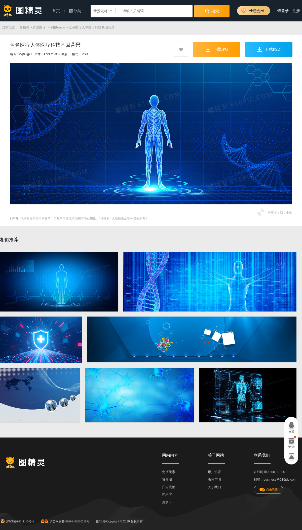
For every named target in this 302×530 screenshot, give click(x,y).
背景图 (167, 479)
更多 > (166, 502)
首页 (58, 11)
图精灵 (24, 27)
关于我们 (214, 487)
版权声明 (214, 479)
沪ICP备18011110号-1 (17, 520)
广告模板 (168, 487)
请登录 (283, 11)
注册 (296, 11)
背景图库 (39, 27)
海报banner (57, 27)
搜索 (212, 10)
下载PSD (268, 49)
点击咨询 (268, 490)
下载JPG (217, 49)
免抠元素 (168, 472)
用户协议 (214, 472)
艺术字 (167, 494)
